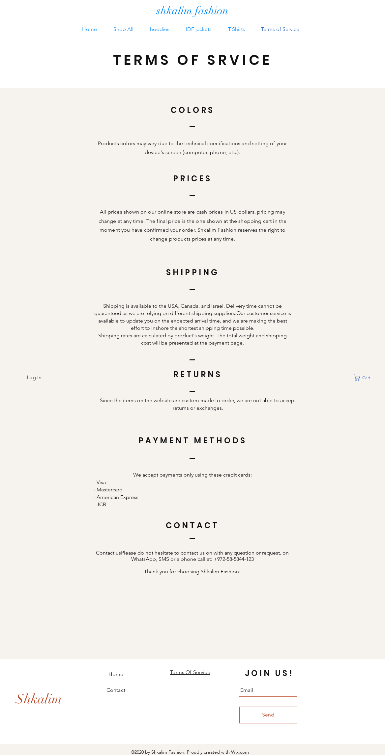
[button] (366, 378)
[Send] (268, 715)
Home (116, 674)
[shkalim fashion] (192, 11)
